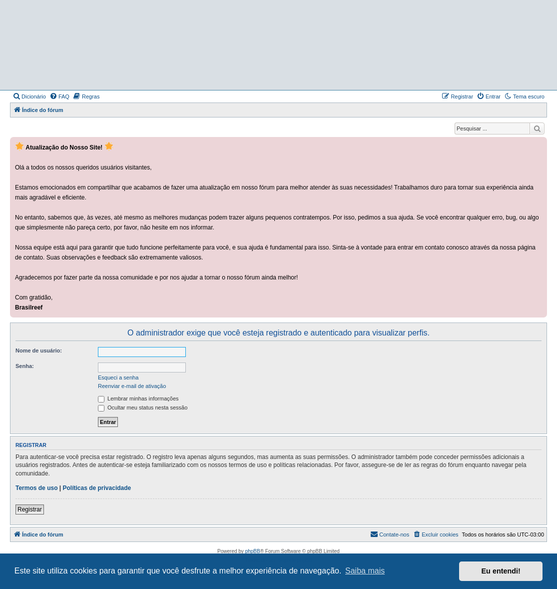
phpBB (252, 551)
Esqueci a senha (118, 377)
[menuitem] (29, 96)
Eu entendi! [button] (501, 571)
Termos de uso (36, 488)
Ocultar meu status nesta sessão (142, 407)
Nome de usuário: (38, 351)
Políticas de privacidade (97, 488)
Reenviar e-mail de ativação (132, 386)
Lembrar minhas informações (138, 399)
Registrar (29, 509)
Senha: (24, 366)
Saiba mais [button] (365, 570)
